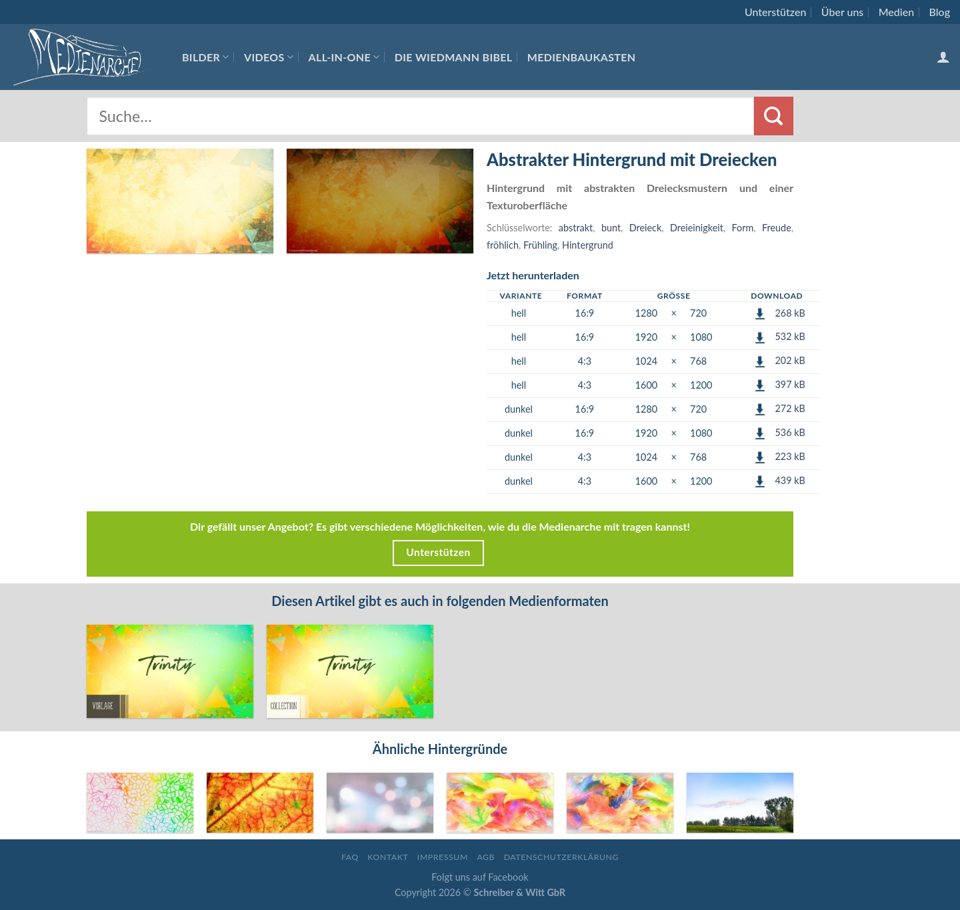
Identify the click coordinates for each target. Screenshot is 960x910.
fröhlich (503, 245)
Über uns (842, 11)
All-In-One (344, 57)
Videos (268, 57)
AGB (486, 857)
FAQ (350, 857)
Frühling (540, 245)
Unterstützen (775, 11)
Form (743, 227)
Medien (896, 11)
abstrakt (576, 227)
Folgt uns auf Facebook (479, 877)
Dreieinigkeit (696, 227)
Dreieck (645, 227)
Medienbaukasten (581, 57)
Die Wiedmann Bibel (454, 57)
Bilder (205, 57)
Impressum (442, 857)
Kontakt (387, 857)
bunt (611, 227)
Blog (939, 11)
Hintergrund (587, 245)
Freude (776, 227)
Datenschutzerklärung (561, 857)
